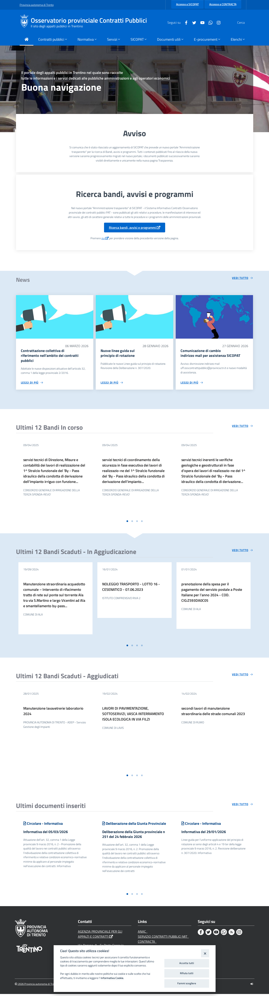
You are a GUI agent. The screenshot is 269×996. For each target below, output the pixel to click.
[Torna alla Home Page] (26, 40)
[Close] (205, 953)
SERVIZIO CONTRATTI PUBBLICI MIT (163, 938)
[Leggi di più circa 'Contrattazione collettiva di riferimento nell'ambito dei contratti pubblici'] (32, 383)
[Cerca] (245, 22)
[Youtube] (193, 22)
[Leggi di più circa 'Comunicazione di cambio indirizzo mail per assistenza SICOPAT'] (192, 383)
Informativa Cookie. (112, 978)
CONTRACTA (147, 943)
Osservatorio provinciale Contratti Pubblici (89, 20)
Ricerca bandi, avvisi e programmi (134, 227)
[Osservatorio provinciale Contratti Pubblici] (25, 22)
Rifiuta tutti (186, 973)
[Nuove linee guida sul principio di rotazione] (134, 317)
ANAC (143, 933)
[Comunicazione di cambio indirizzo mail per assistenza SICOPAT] (214, 317)
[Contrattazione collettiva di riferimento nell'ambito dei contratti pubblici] (55, 317)
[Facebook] (176, 22)
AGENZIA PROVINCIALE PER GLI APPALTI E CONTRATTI (100, 936)
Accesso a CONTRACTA (222, 4)
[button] (127, 522)
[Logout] (251, 986)
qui (105, 238)
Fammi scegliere (186, 983)
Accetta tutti (186, 963)
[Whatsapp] (201, 22)
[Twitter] (185, 22)
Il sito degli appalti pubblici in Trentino (57, 26)
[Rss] (232, 934)
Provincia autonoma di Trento (37, 5)
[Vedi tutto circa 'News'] (242, 278)
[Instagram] (209, 22)
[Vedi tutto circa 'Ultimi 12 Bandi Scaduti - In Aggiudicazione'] (242, 551)
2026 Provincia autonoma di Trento (36, 986)
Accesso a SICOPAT (187, 4)
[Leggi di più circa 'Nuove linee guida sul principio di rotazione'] (112, 383)
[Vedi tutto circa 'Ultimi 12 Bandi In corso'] (242, 427)
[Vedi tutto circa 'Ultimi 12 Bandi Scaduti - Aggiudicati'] (242, 675)
